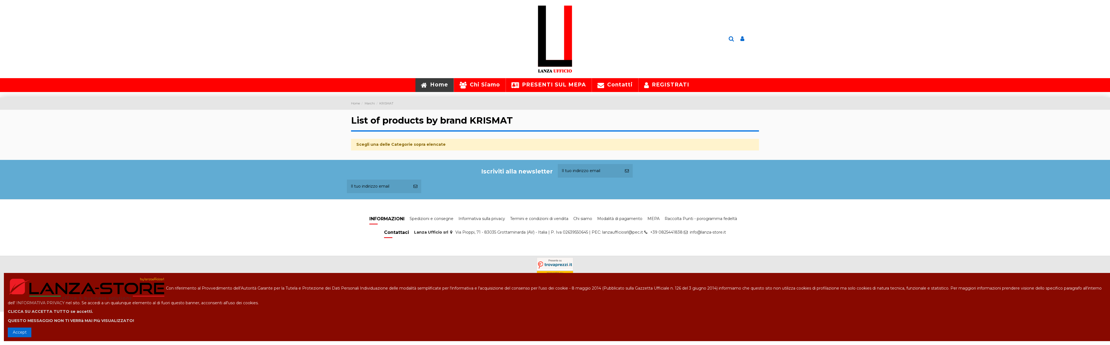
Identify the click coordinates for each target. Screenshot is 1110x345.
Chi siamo (582, 218)
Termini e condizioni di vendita (539, 218)
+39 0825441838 (666, 232)
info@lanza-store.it (708, 232)
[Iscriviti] (627, 171)
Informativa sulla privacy (481, 218)
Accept (20, 332)
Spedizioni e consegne (431, 218)
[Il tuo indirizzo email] (589, 171)
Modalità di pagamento (619, 218)
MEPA (653, 218)
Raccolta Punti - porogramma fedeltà (701, 218)
